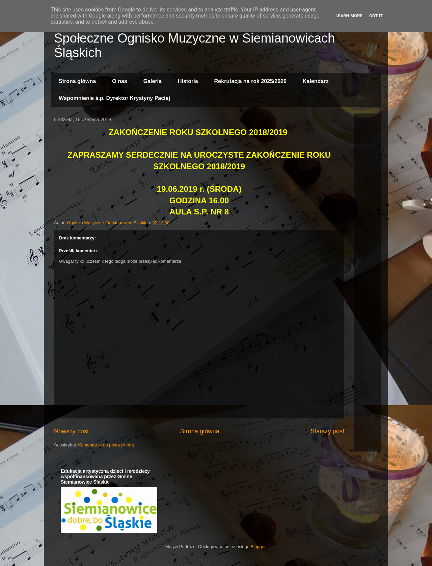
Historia (188, 81)
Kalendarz (315, 81)
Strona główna (77, 81)
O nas (119, 81)
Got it (376, 15)
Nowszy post (71, 431)
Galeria (152, 81)
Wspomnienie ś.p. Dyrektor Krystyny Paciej (114, 98)
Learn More (348, 15)
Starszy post (327, 431)
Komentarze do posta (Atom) (106, 444)
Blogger (258, 546)
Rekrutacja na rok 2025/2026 (250, 81)
